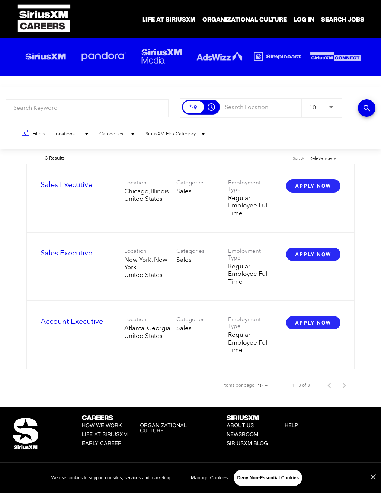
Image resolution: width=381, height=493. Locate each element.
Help (291, 425)
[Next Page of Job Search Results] (344, 385)
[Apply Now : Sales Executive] (313, 186)
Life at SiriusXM (105, 434)
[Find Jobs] (366, 108)
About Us (240, 425)
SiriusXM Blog (247, 443)
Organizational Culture (244, 19)
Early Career (102, 443)
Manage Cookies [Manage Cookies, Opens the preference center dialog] (209, 488)
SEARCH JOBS (342, 19)
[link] (190, 198)
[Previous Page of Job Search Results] (329, 385)
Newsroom (242, 434)
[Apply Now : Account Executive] (313, 322)
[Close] (373, 487)
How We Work (102, 425)
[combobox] (87, 108)
